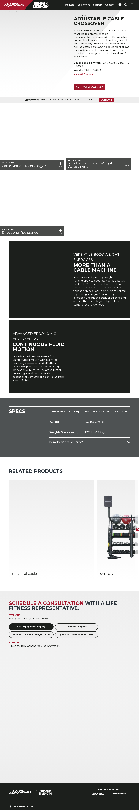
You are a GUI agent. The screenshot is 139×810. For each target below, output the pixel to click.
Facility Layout (16, 728)
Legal (12, 759)
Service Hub (15, 733)
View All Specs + (83, 76)
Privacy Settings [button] (34, 792)
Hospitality (14, 709)
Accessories (78, 713)
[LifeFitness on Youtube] (124, 795)
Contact (104, 5)
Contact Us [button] (15, 792)
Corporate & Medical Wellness (51, 715)
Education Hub (17, 737)
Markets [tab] (64, 5)
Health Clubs (16, 705)
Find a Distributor (20, 748)
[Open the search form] (125, 5)
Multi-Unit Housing (19, 713)
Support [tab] (92, 5)
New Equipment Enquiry (31, 511)
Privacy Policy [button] (55, 792)
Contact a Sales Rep (89, 88)
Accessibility (17, 764)
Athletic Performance (52, 709)
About (13, 743)
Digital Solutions (80, 718)
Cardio (75, 705)
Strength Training (81, 709)
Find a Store (16, 754)
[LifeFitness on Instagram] (104, 795)
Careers (14, 769)
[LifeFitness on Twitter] (114, 795)
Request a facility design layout (31, 519)
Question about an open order (76, 519)
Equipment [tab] (78, 5)
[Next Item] (134, 435)
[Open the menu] (132, 5)
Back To (14, 12)
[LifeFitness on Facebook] (94, 795)
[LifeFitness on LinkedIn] (84, 795)
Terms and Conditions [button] (22, 797)
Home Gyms (46, 705)
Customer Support (76, 511)
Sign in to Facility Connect (26, 774)
